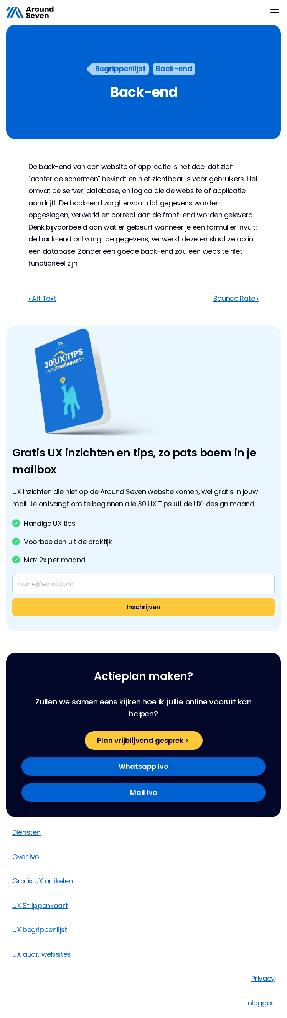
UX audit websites (41, 954)
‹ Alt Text (42, 298)
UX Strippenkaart (40, 905)
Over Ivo (25, 857)
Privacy (263, 978)
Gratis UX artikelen (42, 881)
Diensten (26, 832)
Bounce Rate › (236, 298)
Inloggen (260, 1003)
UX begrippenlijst (39, 929)
